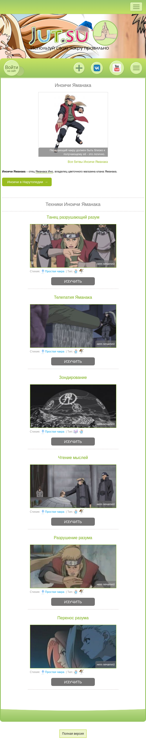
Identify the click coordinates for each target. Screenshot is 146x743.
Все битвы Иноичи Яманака (88, 162)
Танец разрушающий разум (73, 217)
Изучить (73, 281)
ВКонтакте (97, 68)
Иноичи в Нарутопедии (25, 182)
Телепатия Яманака (73, 297)
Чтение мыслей (73, 457)
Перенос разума (73, 618)
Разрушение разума (73, 538)
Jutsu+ (79, 68)
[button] (136, 7)
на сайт (11, 68)
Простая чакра (54, 271)
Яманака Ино (44, 171)
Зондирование (73, 377)
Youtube (117, 68)
